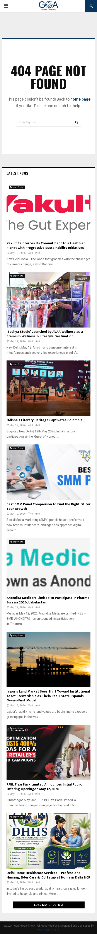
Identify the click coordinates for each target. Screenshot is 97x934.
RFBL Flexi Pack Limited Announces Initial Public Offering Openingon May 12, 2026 (44, 787)
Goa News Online (48, 929)
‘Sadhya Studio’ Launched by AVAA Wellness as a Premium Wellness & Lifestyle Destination (45, 334)
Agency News (17, 187)
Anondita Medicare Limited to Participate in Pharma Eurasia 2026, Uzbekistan (48, 600)
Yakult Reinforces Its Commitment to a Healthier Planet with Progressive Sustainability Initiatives (46, 245)
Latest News (17, 173)
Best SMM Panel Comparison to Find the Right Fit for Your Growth (48, 506)
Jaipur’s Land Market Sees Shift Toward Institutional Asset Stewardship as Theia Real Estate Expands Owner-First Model (48, 696)
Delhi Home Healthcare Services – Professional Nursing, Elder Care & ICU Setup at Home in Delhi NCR (48, 875)
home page (80, 99)
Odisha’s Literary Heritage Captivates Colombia (44, 420)
